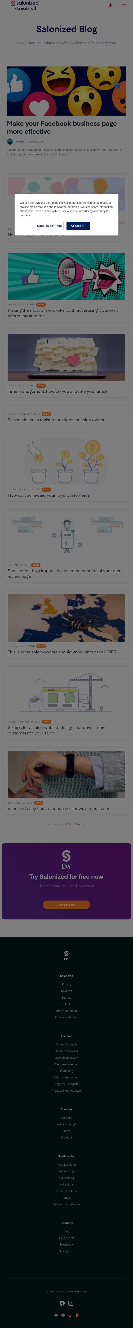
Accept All (78, 225)
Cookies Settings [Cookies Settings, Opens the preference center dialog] (49, 225)
